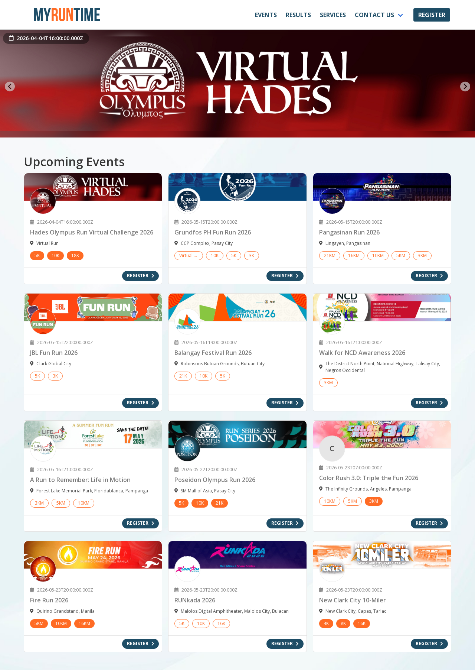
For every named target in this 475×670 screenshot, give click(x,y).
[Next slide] (465, 86)
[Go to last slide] (10, 86)
